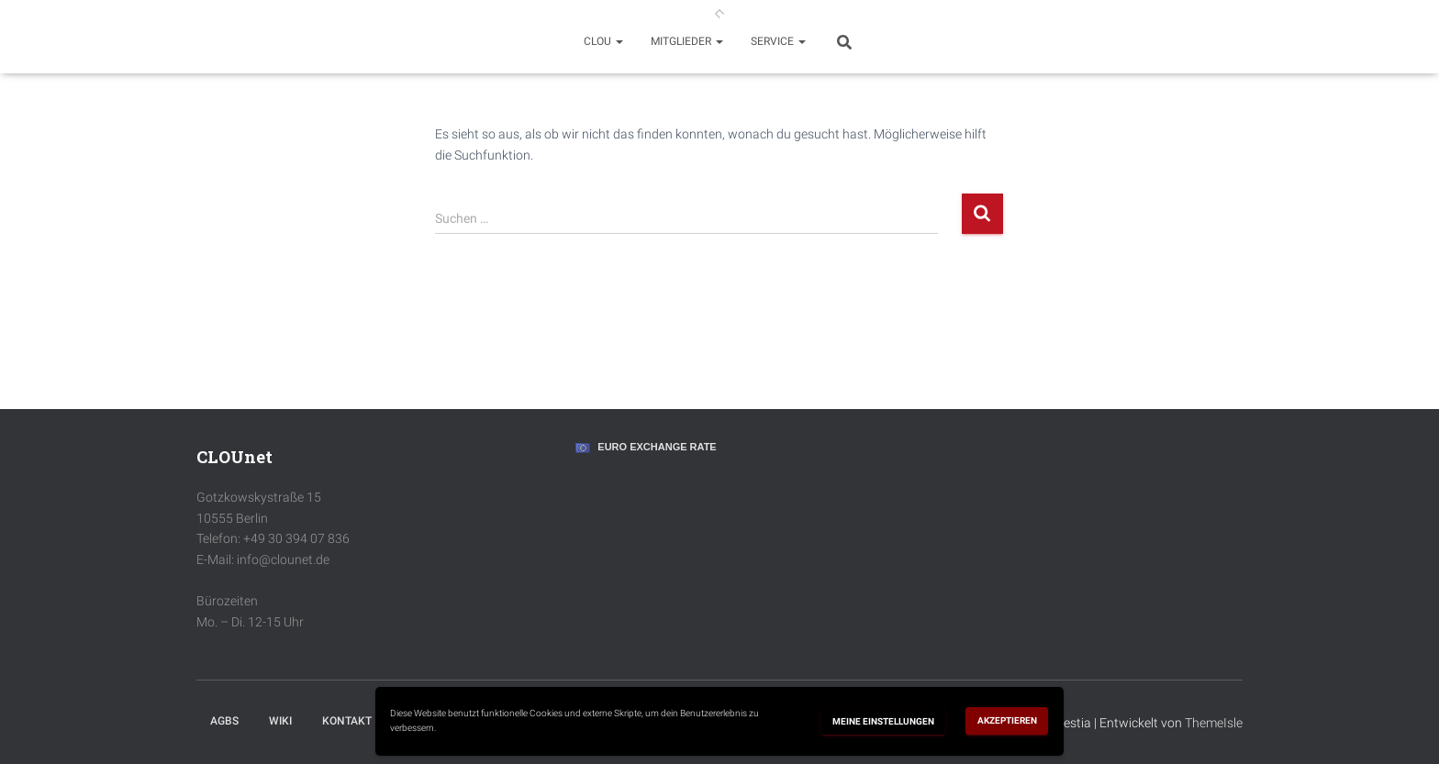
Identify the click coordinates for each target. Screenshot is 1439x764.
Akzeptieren (1007, 720)
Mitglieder (687, 41)
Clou (603, 41)
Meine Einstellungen (883, 721)
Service (778, 41)
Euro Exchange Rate (656, 446)
